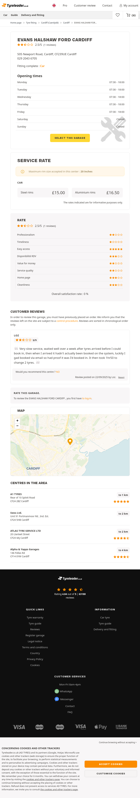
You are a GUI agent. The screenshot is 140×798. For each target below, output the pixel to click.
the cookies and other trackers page (59, 789)
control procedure (67, 320)
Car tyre (105, 617)
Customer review (84, 5)
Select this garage (70, 137)
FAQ (70, 712)
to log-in (86, 398)
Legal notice (35, 641)
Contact (107, 5)
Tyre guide (35, 623)
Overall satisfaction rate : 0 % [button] (70, 294)
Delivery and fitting (32, 15)
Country (35, 653)
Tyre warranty (35, 617)
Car (5, 15)
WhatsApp (63, 691)
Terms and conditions (35, 647)
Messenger (63, 699)
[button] (36, 45)
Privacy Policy (35, 659)
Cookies (35, 665)
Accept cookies (111, 764)
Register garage (35, 635)
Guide (14, 15)
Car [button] (42, 66)
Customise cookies (111, 773)
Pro (65, 5)
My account (128, 5)
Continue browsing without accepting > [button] (118, 742)
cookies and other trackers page (43, 779)
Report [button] (121, 377)
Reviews (35, 629)
